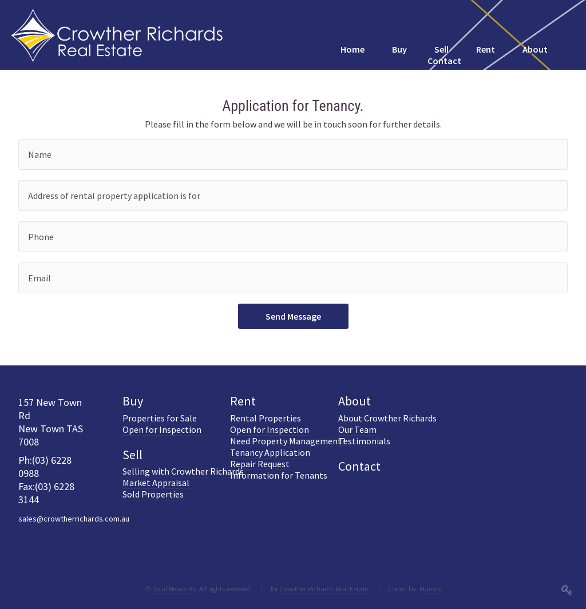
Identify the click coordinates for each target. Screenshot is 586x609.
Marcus (430, 588)
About (354, 401)
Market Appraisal (155, 482)
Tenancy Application (270, 452)
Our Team (357, 429)
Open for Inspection (161, 429)
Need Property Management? (288, 441)
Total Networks (174, 588)
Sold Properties (153, 494)
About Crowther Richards (387, 418)
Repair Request (260, 463)
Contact (359, 466)
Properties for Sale (159, 418)
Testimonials (364, 441)
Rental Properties (265, 418)
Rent (243, 401)
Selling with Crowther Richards (183, 471)
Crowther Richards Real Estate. (325, 588)
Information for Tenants (278, 475)
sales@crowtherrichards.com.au (73, 519)
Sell (132, 455)
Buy (132, 401)
